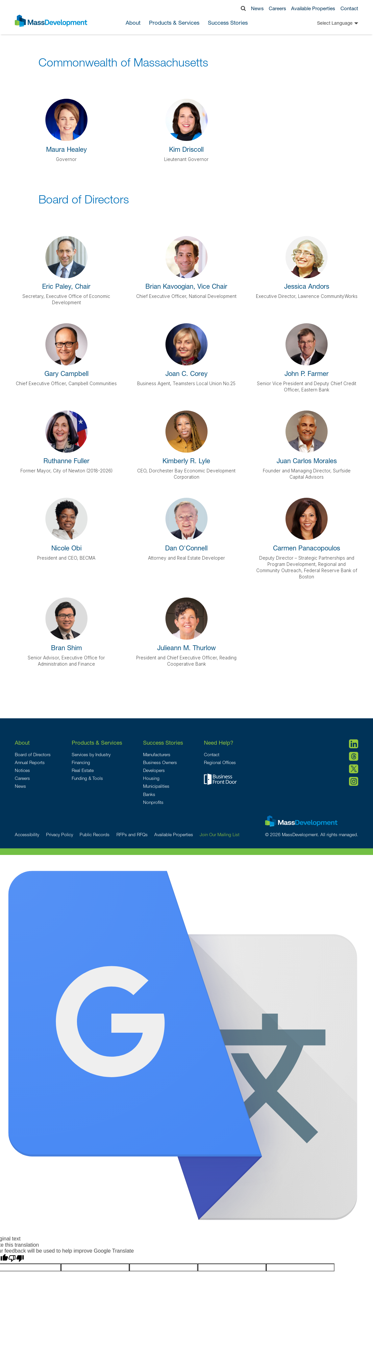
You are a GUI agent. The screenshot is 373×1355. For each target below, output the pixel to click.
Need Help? (218, 742)
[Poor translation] (16, 1258)
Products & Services (97, 742)
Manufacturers (156, 754)
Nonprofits (153, 802)
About (22, 742)
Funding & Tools (87, 778)
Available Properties (313, 8)
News (257, 8)
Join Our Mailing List (219, 834)
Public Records (95, 834)
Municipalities (156, 786)
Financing (81, 762)
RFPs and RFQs (132, 834)
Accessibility (27, 834)
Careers (277, 8)
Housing (151, 778)
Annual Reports (30, 762)
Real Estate (83, 770)
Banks (149, 794)
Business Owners (160, 762)
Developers (154, 770)
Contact (349, 8)
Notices (22, 770)
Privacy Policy (59, 834)
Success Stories (228, 23)
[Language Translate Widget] (326, 23)
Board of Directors (33, 754)
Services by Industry (91, 754)
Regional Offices (220, 762)
